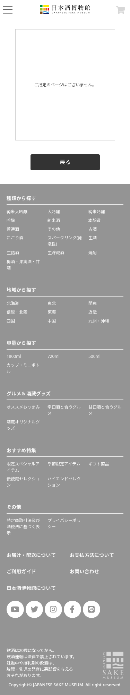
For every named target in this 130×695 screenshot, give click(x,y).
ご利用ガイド (21, 571)
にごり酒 (15, 238)
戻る (65, 162)
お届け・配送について (31, 555)
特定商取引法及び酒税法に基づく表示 (23, 526)
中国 (51, 321)
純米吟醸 (96, 212)
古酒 (92, 229)
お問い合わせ (84, 571)
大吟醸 (53, 212)
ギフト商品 (98, 464)
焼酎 (92, 253)
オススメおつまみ (23, 407)
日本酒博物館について (31, 588)
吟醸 (11, 220)
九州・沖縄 (98, 321)
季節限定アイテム (63, 464)
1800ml (14, 356)
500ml (94, 356)
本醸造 (94, 220)
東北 (51, 303)
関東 (92, 303)
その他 (53, 229)
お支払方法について (92, 555)
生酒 (92, 238)
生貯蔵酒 (55, 253)
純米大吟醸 (17, 212)
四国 (11, 321)
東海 (51, 312)
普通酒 (13, 229)
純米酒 (53, 220)
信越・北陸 (17, 312)
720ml (53, 356)
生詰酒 (13, 253)
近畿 (92, 312)
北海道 (13, 303)
